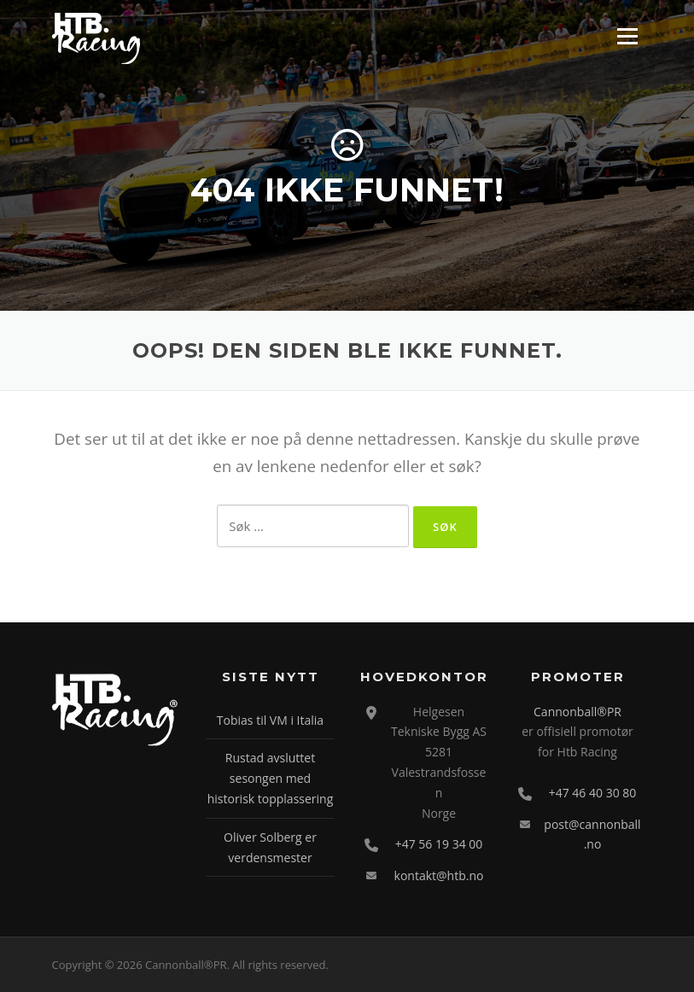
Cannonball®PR (577, 711)
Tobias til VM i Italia (270, 720)
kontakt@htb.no (439, 875)
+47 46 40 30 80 (593, 793)
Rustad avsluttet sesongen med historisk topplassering (270, 778)
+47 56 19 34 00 (439, 844)
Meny (627, 36)
